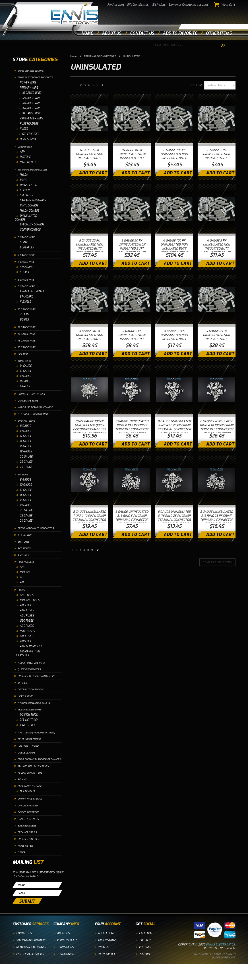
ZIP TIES (22, 683)
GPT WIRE (23, 354)
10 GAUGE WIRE (31, 93)
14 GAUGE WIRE (26, 334)
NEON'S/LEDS (28, 791)
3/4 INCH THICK (29, 720)
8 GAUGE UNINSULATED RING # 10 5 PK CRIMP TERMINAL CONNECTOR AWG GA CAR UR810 (131, 427)
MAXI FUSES (27, 631)
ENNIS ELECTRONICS (32, 291)
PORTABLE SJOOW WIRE (31, 394)
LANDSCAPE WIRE (28, 400)
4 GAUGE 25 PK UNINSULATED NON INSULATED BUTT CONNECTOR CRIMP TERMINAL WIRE (216, 339)
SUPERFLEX (27, 247)
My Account (115, 4)
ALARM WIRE (25, 535)
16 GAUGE (26, 446)
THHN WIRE (24, 360)
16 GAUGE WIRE (26, 340)
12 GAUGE (26, 371)
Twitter (144, 940)
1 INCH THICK (27, 725)
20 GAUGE (26, 456)
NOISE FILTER (25, 845)
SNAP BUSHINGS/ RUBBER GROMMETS (39, 759)
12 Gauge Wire (31, 98)
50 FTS (24, 319)
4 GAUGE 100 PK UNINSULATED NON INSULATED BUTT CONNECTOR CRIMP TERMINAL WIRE (174, 248)
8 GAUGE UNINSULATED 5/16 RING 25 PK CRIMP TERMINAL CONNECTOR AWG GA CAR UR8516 (174, 517)
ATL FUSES (26, 636)
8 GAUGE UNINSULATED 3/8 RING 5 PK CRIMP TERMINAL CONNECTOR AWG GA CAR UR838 (131, 517)
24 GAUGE (26, 467)
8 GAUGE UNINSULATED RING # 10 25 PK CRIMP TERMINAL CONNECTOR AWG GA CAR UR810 (174, 427)
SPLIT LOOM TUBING (29, 739)
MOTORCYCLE (28, 162)
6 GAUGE (25, 386)
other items (218, 33)
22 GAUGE (26, 462)
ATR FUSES (26, 641)
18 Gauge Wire (31, 113)
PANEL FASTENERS (28, 819)
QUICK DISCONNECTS (29, 669)
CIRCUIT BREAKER (28, 805)
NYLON (24, 175)
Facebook (145, 933)
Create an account (195, 4)
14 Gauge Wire (31, 103)
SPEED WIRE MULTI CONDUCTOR (36, 528)
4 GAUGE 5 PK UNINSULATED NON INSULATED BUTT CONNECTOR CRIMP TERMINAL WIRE (216, 248)
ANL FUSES (26, 595)
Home (87, 33)
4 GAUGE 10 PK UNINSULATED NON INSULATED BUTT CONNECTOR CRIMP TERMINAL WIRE (174, 339)
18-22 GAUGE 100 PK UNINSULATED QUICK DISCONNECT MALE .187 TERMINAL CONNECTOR (89, 427)
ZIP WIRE (23, 474)
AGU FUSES (27, 615)
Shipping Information (30, 940)
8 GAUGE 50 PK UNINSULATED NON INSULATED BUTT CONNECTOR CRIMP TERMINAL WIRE (131, 248)
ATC (22, 582)
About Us (63, 933)
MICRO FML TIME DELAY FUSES (27, 653)
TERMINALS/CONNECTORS (32, 169)
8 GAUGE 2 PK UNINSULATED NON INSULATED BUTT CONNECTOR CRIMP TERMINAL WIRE (216, 158)
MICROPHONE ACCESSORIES (33, 766)
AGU (22, 577)
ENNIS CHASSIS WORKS (30, 71)
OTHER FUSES (30, 134)
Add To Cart (93, 173)
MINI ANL (25, 572)
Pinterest (146, 947)
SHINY (23, 242)
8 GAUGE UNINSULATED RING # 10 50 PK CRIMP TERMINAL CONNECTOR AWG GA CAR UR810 (89, 517)
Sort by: (196, 85)
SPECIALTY (26, 195)
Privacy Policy (67, 940)
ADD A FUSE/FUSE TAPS (31, 662)
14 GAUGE (26, 366)
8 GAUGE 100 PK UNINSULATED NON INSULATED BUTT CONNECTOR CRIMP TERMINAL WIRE (174, 158)
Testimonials (66, 954)
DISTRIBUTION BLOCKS (30, 689)
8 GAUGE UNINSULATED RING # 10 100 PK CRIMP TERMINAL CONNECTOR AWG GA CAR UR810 (216, 427)
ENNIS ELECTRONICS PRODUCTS (35, 77)
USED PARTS (25, 146)
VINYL (23, 180)
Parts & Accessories (30, 954)
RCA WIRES (24, 548)
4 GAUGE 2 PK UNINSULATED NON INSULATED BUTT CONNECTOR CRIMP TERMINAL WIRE (131, 339)
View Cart (225, 4)
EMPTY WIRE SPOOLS (30, 799)
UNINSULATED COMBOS (26, 217)
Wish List (104, 947)
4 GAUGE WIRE (26, 262)
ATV (22, 152)
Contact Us (24, 933)
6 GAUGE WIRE (26, 279)
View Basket (106, 954)
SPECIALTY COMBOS (32, 224)
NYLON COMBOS (29, 210)
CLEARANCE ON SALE (29, 786)
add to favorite (180, 33)
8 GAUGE (25, 381)
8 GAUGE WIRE (26, 286)
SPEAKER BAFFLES (28, 839)
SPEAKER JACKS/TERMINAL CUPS (36, 676)
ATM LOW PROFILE (31, 646)
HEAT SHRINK (28, 139)
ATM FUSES (27, 610)
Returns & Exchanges (31, 947)
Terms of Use (66, 947)
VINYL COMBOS (29, 205)
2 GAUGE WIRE (26, 255)
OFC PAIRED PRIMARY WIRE (33, 414)
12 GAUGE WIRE (26, 327)
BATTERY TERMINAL (29, 746)
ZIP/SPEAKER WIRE (31, 118)
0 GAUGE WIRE (26, 237)
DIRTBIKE (25, 157)
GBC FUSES (26, 621)
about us (111, 33)
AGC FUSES (27, 626)
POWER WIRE (28, 82)
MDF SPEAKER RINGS (29, 709)
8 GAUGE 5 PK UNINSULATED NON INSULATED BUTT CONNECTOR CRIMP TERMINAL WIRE (89, 158)
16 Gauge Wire (31, 108)
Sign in (173, 4)
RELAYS (22, 779)
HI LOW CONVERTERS (30, 773)
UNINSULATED (28, 185)
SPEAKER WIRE (26, 421)
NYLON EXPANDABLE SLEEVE (34, 703)
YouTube (145, 954)
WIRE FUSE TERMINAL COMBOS (35, 407)
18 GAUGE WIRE (26, 347)
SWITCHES (23, 541)
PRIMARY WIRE (29, 88)
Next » (102, 86)
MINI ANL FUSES (29, 600)
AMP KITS (23, 555)
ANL (22, 567)
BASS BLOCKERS (27, 825)
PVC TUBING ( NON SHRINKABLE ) (36, 732)
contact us (142, 33)
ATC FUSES (26, 605)
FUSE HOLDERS (29, 123)
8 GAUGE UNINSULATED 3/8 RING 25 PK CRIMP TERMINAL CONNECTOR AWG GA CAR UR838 (216, 517)
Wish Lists (158, 4)
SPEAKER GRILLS (27, 832)
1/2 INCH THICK (29, 714)
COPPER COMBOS (30, 229)
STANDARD (26, 267)
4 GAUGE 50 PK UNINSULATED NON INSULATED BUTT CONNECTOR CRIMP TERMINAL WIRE (89, 339)
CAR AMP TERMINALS (33, 200)
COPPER (24, 190)
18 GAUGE (26, 451)
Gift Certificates (138, 4)
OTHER (21, 852)
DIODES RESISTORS (28, 812)
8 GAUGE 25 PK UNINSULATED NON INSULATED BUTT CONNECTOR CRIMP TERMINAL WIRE (89, 248)
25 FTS (24, 314)
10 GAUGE (26, 376)
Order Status (107, 940)
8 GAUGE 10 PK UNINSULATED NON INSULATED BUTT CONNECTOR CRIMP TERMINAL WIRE (131, 158)
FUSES (24, 129)
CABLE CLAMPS (26, 752)
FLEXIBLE (25, 272)
